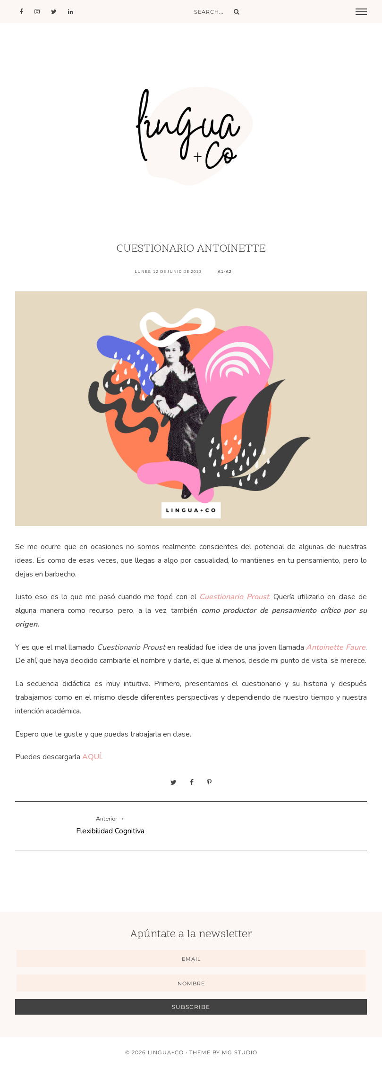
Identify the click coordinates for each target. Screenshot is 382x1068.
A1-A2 (225, 271)
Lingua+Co (166, 1052)
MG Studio (239, 1052)
